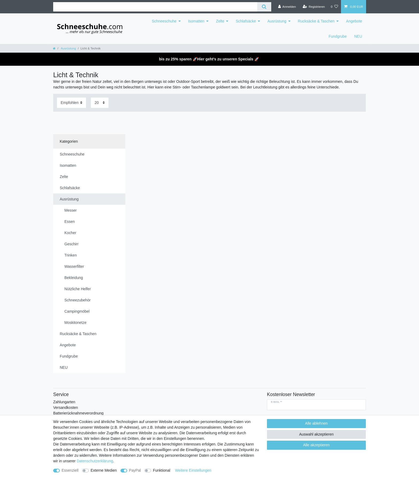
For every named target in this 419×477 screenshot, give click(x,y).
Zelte (220, 21)
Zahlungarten (64, 402)
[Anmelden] (287, 6)
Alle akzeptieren (316, 445)
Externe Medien (104, 470)
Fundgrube (338, 36)
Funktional (161, 470)
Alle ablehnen (316, 423)
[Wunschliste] (334, 6)
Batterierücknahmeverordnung (78, 413)
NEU (358, 36)
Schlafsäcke (246, 21)
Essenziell (70, 470)
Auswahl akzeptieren (316, 434)
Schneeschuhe (164, 21)
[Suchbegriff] (155, 6)
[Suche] (264, 6)
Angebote (354, 21)
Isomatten (196, 21)
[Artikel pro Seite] (99, 103)
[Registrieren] (314, 6)
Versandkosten (65, 407)
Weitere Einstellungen (193, 470)
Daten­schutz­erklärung (95, 461)
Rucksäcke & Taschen (316, 21)
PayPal (135, 470)
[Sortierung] (71, 103)
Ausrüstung (276, 21)
